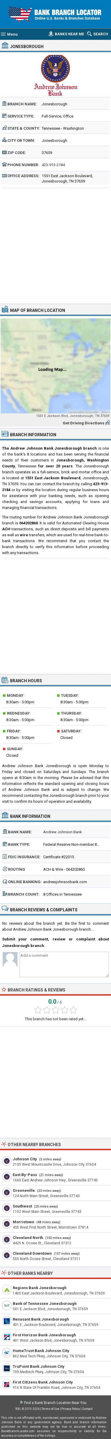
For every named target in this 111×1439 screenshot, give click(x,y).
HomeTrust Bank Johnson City (41, 1350)
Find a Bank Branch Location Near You (55, 1403)
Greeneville (24, 1190)
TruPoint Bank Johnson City (39, 1366)
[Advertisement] (55, 245)
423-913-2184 (53, 165)
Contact (87, 1409)
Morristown (23, 1222)
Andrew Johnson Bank (62, 832)
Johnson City (25, 1159)
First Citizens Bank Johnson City (43, 1382)
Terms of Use (50, 1409)
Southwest (22, 1206)
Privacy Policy (70, 1409)
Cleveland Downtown (32, 1253)
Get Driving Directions (83, 423)
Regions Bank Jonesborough (40, 1288)
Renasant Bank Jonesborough (41, 1319)
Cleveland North (28, 1237)
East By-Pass (25, 1175)
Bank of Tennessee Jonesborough (45, 1303)
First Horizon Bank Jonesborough (44, 1335)
